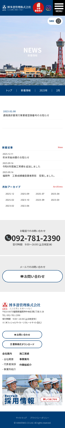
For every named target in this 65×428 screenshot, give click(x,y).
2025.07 (40, 194)
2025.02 (10, 200)
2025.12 (10, 194)
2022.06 (25, 206)
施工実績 (24, 353)
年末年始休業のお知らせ (16, 157)
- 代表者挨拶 (9, 364)
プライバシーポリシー (39, 417)
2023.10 (25, 200)
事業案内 (24, 359)
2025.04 (55, 194)
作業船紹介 (25, 364)
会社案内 (7, 353)
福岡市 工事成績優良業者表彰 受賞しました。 (29, 175)
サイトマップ (21, 417)
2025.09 (25, 194)
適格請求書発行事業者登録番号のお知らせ (26, 115)
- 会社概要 (8, 359)
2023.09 (40, 200)
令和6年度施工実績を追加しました (21, 166)
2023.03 (55, 200)
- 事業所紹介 (9, 369)
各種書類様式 (38, 7)
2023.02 (10, 206)
